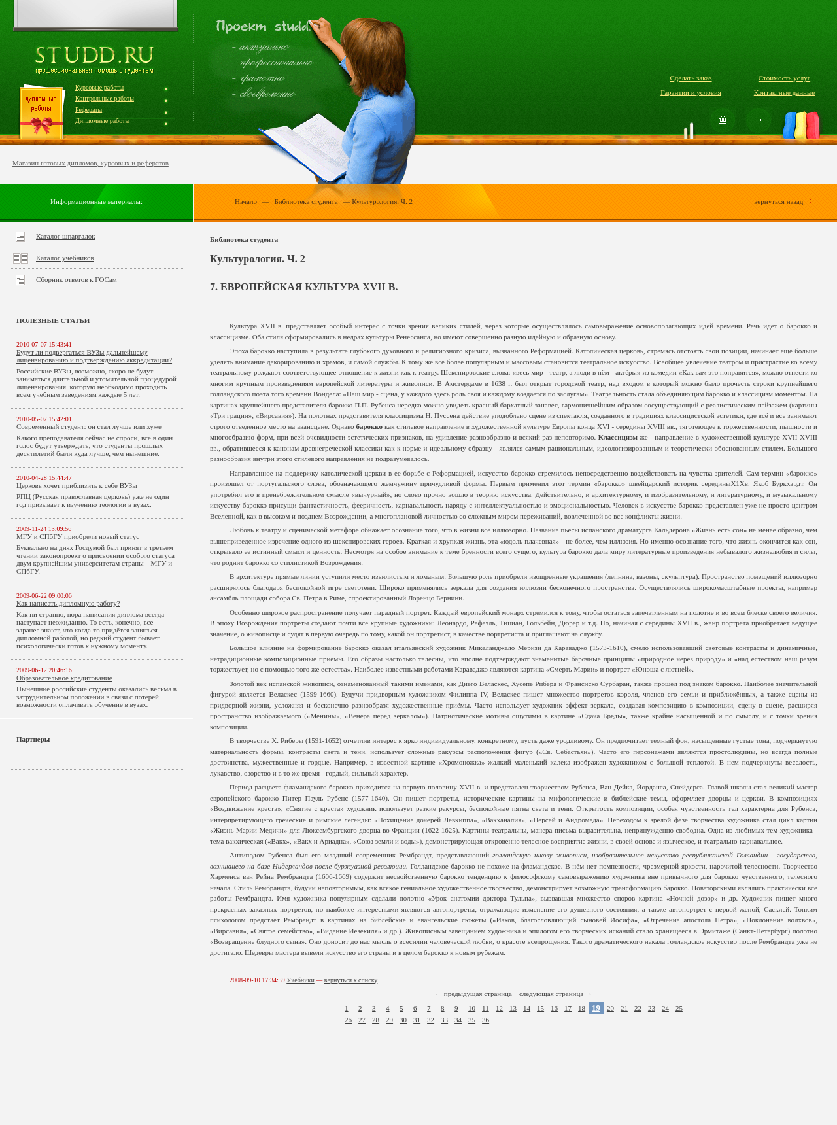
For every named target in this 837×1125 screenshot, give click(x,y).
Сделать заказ (690, 78)
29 (389, 1020)
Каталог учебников (65, 258)
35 (471, 1020)
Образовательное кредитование (64, 678)
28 (375, 1020)
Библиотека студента (305, 201)
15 (540, 1008)
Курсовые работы (99, 87)
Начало (246, 201)
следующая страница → (555, 993)
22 (637, 1008)
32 (430, 1020)
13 (513, 1008)
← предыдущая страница (473, 993)
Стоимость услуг (784, 78)
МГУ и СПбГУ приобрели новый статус (77, 536)
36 (485, 1020)
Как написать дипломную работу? (68, 603)
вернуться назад (778, 201)
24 (665, 1008)
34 (458, 1020)
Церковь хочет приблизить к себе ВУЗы (76, 485)
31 (416, 1020)
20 (610, 1008)
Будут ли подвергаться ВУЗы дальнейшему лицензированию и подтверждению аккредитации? (94, 356)
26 (348, 1020)
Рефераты (88, 109)
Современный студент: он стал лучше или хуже (89, 426)
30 (403, 1020)
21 (624, 1008)
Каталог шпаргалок (65, 236)
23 (651, 1008)
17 (568, 1008)
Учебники (300, 980)
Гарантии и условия (690, 92)
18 (581, 1008)
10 (471, 1008)
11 (485, 1008)
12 (499, 1008)
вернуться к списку (351, 980)
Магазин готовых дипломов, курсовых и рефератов (90, 163)
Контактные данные (784, 92)
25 (679, 1008)
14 (526, 1008)
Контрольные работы (104, 98)
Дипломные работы (102, 120)
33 (444, 1020)
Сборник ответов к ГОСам (76, 279)
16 (554, 1008)
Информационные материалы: (96, 201)
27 (362, 1020)
